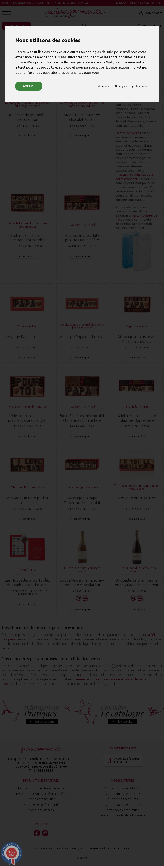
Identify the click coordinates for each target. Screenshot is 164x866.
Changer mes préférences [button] (131, 86)
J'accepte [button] (29, 86)
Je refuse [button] (104, 86)
